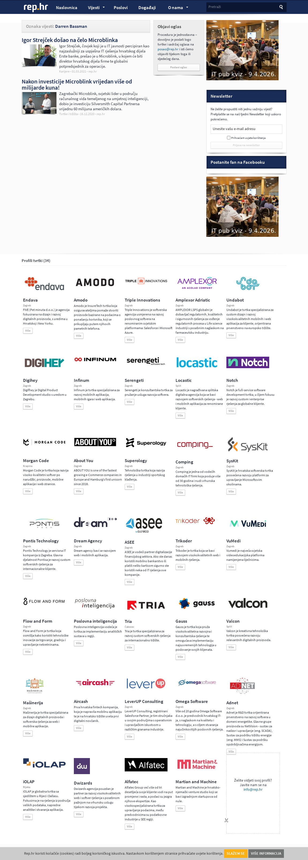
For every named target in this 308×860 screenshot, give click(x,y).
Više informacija (266, 853)
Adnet (232, 703)
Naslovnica (66, 8)
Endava (30, 300)
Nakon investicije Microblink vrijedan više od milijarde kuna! (77, 84)
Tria (128, 621)
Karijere (64, 71)
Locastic (184, 380)
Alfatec (131, 782)
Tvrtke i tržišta (68, 114)
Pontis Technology (41, 541)
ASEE (129, 542)
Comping (184, 462)
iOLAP (29, 782)
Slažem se (236, 853)
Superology (136, 461)
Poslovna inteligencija (95, 621)
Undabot (235, 300)
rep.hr (36, 8)
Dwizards (83, 783)
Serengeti (134, 380)
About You (83, 461)
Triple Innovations (142, 300)
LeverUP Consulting (144, 701)
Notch (232, 380)
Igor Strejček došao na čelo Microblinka (70, 40)
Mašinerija (33, 703)
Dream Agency (88, 541)
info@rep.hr (253, 789)
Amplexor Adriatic (193, 300)
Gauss (181, 621)
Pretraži (214, 6)
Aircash (81, 701)
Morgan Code (36, 461)
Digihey (30, 380)
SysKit (232, 461)
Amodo (81, 300)
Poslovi (121, 8)
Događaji (147, 8)
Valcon (233, 621)
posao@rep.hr (168, 49)
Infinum (81, 380)
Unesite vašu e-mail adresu (234, 128)
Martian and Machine (196, 782)
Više (28, 331)
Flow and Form (37, 621)
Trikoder (184, 541)
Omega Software (192, 701)
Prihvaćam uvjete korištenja (248, 138)
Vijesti (94, 8)
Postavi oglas (178, 67)
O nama (175, 8)
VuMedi (233, 541)
